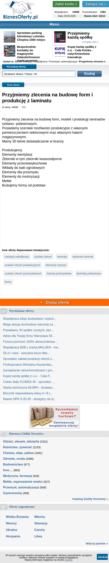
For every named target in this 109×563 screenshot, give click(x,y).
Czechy (39, 529)
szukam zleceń (43, 256)
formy (8, 281)
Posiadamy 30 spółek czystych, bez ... (29, 330)
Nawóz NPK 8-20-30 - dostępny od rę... (29, 399)
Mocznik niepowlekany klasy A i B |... (27, 393)
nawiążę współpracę (17, 256)
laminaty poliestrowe (89, 273)
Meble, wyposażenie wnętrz (23, 481)
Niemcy (11, 523)
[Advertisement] (54, 221)
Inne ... (8, 470)
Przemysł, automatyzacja (21, 487)
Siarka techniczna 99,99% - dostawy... (29, 387)
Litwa (38, 536)
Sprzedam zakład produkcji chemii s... (28, 358)
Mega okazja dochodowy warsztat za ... (29, 324)
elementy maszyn (56, 265)
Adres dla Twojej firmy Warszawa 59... (29, 336)
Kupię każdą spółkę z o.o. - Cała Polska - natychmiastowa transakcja (81, 52)
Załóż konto (66, 4)
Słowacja (40, 523)
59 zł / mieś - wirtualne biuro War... (26, 353)
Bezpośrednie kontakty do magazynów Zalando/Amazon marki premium (28, 53)
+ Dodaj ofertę (54, 302)
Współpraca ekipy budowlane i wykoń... (29, 318)
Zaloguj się (95, 4)
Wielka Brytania (17, 516)
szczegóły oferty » (90, 42)
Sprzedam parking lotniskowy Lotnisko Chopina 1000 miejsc (31, 36)
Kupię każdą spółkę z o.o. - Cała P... (27, 376)
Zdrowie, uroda (14, 458)
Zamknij (102, 557)
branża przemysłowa (59, 273)
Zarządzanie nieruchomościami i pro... (29, 370)
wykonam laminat (83, 256)
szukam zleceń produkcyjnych (22, 265)
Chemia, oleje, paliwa (18, 453)
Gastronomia (12, 493)
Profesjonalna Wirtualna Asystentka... (28, 364)
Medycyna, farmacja (17, 476)
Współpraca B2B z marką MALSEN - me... (32, 347)
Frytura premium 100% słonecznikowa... (30, 341)
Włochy (39, 516)
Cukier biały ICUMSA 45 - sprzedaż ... (28, 381)
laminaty (62, 256)
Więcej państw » (97, 543)
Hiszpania (13, 536)
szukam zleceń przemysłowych (23, 273)
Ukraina (11, 529)
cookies (68, 560)
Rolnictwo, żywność (17, 447)
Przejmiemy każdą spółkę (79, 35)
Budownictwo (13, 464)
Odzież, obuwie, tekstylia (21, 441)
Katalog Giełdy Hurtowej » (90, 498)
